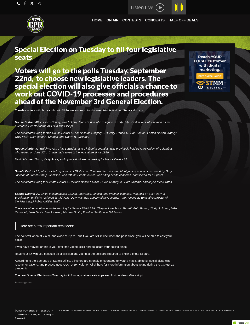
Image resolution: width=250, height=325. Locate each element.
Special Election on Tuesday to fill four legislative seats (62, 275)
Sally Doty (155, 193)
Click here (96, 264)
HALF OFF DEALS (183, 20)
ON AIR (112, 20)
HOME (97, 20)
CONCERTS (155, 20)
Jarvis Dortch (86, 122)
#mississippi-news (24, 283)
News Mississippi (132, 275)
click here (85, 246)
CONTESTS (131, 20)
